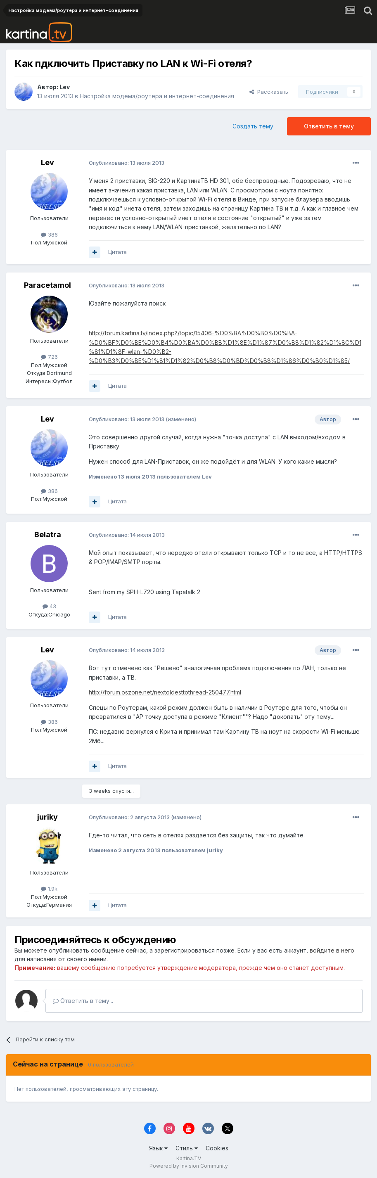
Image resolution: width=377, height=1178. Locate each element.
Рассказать (268, 91)
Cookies (217, 1148)
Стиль (186, 1148)
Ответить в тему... (83, 1000)
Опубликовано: (126, 162)
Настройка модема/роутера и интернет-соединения (157, 96)
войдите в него (332, 950)
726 (49, 356)
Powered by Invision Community (188, 1166)
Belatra (47, 534)
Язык (158, 1148)
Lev (64, 86)
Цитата (117, 252)
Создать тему (252, 126)
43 (49, 606)
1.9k (49, 888)
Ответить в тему (329, 126)
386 (49, 234)
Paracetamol (47, 285)
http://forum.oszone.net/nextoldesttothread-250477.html (165, 692)
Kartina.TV (188, 1158)
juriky (47, 817)
